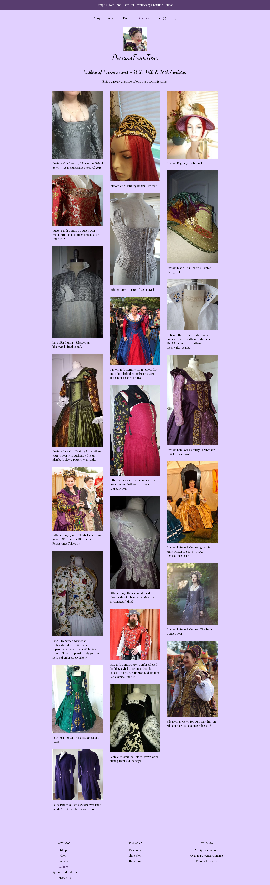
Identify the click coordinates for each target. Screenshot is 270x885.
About (112, 18)
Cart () (161, 18)
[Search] (175, 19)
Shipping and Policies (63, 872)
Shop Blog (135, 855)
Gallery (144, 18)
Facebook (135, 850)
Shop (97, 18)
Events (127, 18)
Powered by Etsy (206, 861)
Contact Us (64, 878)
